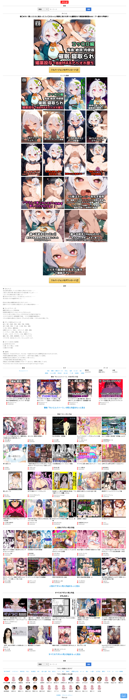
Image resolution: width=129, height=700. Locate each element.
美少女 (53, 671)
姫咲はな (120, 680)
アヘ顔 (71, 373)
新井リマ (92, 688)
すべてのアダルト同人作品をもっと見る (64, 654)
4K (112, 671)
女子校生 (98, 671)
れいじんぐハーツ (23, 371)
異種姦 (46, 373)
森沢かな (13, 688)
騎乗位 (67, 671)
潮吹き (103, 671)
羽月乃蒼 (28, 680)
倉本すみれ (42, 688)
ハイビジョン (15, 671)
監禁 (71, 371)
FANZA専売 (53, 373)
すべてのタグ (7, 671)
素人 (63, 671)
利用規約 (58, 695)
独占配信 (33, 671)
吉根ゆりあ (28, 688)
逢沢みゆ (13, 680)
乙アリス (56, 688)
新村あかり (56, 680)
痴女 (87, 671)
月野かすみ (35, 688)
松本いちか (49, 680)
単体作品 (22, 671)
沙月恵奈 (92, 680)
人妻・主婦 (44, 671)
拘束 (48, 371)
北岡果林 (42, 680)
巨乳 (38, 671)
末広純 (99, 688)
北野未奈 (70, 688)
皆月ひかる (70, 680)
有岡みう (49, 688)
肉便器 (82, 373)
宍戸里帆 (63, 688)
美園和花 (20, 680)
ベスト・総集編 (119, 671)
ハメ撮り (92, 671)
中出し (66, 371)
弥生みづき (113, 680)
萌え (81, 371)
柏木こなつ (85, 688)
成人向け (66, 373)
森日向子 (99, 680)
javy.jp (65, 2)
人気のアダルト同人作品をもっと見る (64, 586)
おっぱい (76, 371)
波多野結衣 (6, 688)
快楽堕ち (77, 373)
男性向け (60, 373)
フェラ (58, 671)
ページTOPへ (123, 695)
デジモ (108, 671)
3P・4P (82, 671)
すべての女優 (6, 680)
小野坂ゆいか (63, 680)
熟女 (49, 671)
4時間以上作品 (74, 671)
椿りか (35, 680)
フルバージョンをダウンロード (64, 70)
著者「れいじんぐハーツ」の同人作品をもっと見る (64, 408)
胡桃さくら (20, 688)
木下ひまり (85, 680)
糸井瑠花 (106, 680)
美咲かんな (78, 688)
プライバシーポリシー (67, 695)
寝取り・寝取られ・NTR (57, 371)
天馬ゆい (78, 680)
